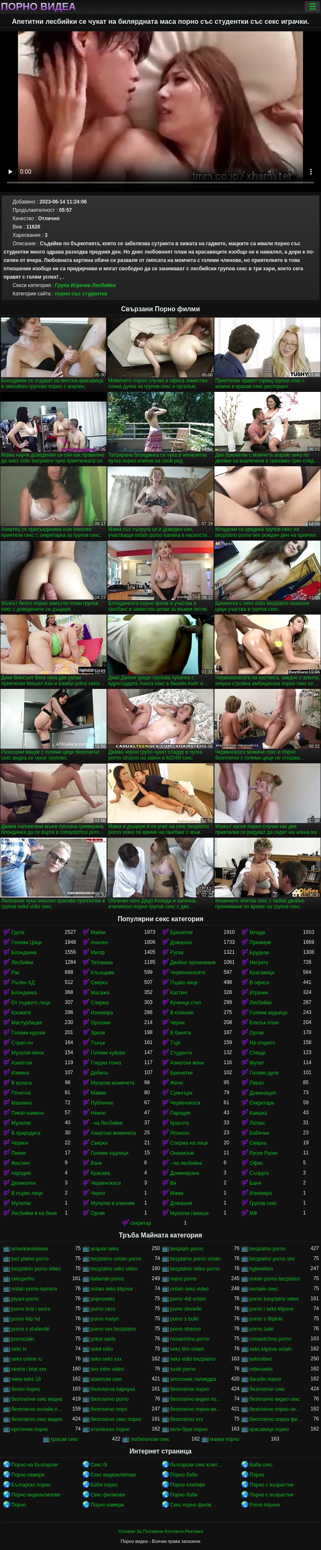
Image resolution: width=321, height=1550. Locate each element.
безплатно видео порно (197, 1399)
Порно (257, 1475)
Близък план (264, 1023)
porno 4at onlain (188, 1299)
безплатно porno (110, 1399)
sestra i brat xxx (28, 1369)
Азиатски (21, 1063)
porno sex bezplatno (113, 1329)
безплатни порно (189, 1389)
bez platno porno (29, 1259)
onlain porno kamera (34, 1289)
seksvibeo (261, 1359)
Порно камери (27, 1475)
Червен (19, 1143)
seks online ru (26, 1359)
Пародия (180, 1113)
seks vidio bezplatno (192, 1359)
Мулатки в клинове (113, 1203)
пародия (21, 1173)
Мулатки (21, 1123)
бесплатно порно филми (276, 1419)
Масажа (100, 993)
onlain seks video (189, 1289)
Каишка (258, 1113)
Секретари (262, 1103)
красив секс (64, 1439)
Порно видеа (38, 6)
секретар (140, 1223)
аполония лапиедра (193, 1379)
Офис (256, 1163)
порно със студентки (81, 294)
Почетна (21, 1093)
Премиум (260, 942)
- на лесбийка (186, 1163)
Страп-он (22, 1043)
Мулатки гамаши (189, 1213)
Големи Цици (26, 942)
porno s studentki (30, 1329)
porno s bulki (184, 1319)
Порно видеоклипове (35, 1495)
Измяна (20, 1073)
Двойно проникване (193, 963)
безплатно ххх (186, 1419)
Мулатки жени (27, 1053)
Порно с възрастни (271, 1485)
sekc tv (19, 1349)
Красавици (262, 973)
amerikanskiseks (29, 1249)
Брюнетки (181, 932)
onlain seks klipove (112, 1289)
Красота (179, 1123)
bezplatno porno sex (272, 1259)
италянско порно (110, 1429)
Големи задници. (269, 1013)
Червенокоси (185, 1103)
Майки (98, 932)
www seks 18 (26, 1379)
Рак (15, 973)
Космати (21, 1013)
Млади (257, 932)
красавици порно (269, 1429)
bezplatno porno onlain (195, 1259)
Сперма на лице (189, 1143)
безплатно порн (109, 1409)
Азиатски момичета (113, 1133)
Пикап (257, 1083)
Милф (98, 952)
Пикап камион (27, 1113)
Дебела (99, 1073)
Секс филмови (108, 1495)
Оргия (98, 1213)
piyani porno (24, 1299)
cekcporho (22, 1279)
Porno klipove (265, 1505)
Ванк (96, 1163)
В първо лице (27, 1193)
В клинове (182, 1013)
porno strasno (185, 1329)
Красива (100, 1173)
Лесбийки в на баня (34, 1213)
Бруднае (259, 952)
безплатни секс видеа (36, 1399)
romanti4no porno (189, 1339)
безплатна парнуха (113, 1389)
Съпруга (259, 1173)
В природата (26, 1133)
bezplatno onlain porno (116, 1259)
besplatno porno (267, 1249)
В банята (180, 1033)
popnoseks (103, 1299)
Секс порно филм (190, 1505)
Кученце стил (185, 1003)
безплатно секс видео (36, 1419)
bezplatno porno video (36, 1269)
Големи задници (109, 1153)
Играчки (81, 285)
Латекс (257, 1123)
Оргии (257, 1033)
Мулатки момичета (113, 1083)
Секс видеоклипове (113, 1475)
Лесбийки (104, 285)
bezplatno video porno (194, 1269)
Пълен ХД (23, 983)
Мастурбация (26, 1023)
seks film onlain (187, 1349)
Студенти (181, 1053)
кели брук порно (189, 1429)
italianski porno (107, 1279)
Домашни (181, 1203)
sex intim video (107, 1369)
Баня (255, 1183)
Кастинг (179, 993)
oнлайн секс (264, 1289)
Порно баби (183, 1475)
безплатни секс (267, 1389)
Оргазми (100, 1023)
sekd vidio (102, 1349)
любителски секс (150, 1439)
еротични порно (29, 1429)
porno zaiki (262, 1329)
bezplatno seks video (114, 1269)
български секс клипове (197, 1465)
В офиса (259, 983)
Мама (176, 1193)
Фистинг (20, 1163)
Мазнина (21, 1103)
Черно (98, 1193)
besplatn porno (186, 1249)
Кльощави (103, 973)
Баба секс (261, 1465)
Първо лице (184, 983)
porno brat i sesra (30, 1309)
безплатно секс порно (116, 1419)
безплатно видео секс (275, 1399)
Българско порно (31, 1485)
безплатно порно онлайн (276, 1409)
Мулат (257, 1063)
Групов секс (263, 1203)
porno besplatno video (274, 1299)
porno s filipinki (266, 1319)
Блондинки (23, 952)
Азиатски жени (187, 1063)
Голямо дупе (264, 1073)
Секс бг (99, 1465)
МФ (253, 1213)
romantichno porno (270, 1339)
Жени (176, 1083)
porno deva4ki (185, 1309)
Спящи (257, 1053)
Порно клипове (187, 1485)
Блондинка (24, 993)
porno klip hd (25, 1319)
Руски (176, 952)
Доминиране (184, 1173)
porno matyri (105, 1319)
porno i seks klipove (271, 1309)
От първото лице (31, 1003)
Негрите (259, 963)
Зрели (98, 1033)
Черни (177, 1023)
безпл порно (25, 1389)
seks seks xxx (106, 1359)
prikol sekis (103, 1339)
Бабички (259, 1133)
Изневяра (102, 1013)
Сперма (100, 1003)
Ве (173, 1183)
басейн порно (265, 1379)
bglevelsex (261, 1269)
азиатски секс (106, 1379)
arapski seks (105, 1249)
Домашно (181, 942)
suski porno (183, 1369)
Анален (99, 942)
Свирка (99, 983)
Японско (180, 1133)
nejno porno (183, 1279)
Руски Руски (264, 1153)
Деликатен (23, 1183)
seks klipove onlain (271, 1349)
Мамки (98, 1093)
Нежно (98, 1113)
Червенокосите (187, 973)
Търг (175, 1043)
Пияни (18, 1153)
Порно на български (34, 1465)
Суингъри (181, 1093)
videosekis (261, 1369)
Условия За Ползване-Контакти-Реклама (160, 1531)
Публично (102, 1103)
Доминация (263, 1093)
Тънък (98, 1043)
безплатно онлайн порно (38, 1409)
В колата (21, 1083)
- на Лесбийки (107, 1123)
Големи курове (28, 1033)
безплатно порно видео (197, 1409)
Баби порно (104, 1485)
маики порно (224, 1439)
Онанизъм (182, 1153)
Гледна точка (106, 1063)
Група (62, 285)
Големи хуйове (108, 1053)
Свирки (99, 1143)
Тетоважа (102, 963)
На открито (262, 1043)
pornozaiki (22, 1339)
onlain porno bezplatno (275, 1279)
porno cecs (103, 1309)
